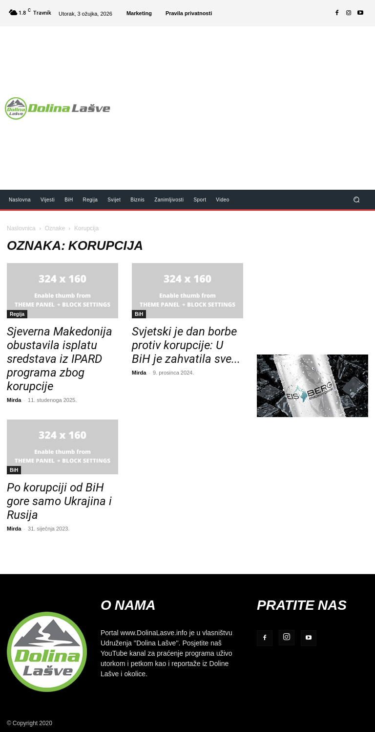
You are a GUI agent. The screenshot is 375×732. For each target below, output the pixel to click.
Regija (17, 314)
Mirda (14, 399)
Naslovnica (21, 228)
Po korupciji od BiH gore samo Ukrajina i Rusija (59, 501)
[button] (356, 199)
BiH (139, 314)
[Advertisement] (247, 101)
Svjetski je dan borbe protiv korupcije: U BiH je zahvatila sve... (186, 345)
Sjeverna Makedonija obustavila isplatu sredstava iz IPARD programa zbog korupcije (59, 359)
